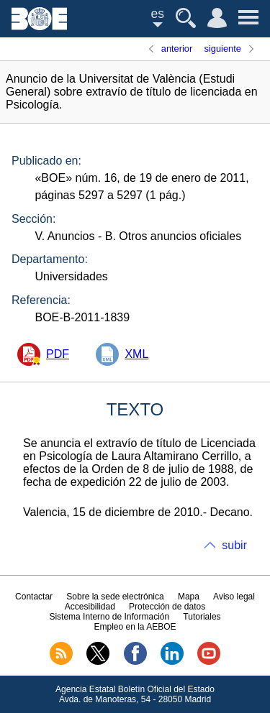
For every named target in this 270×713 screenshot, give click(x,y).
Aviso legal (234, 597)
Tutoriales (201, 617)
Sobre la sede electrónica (114, 597)
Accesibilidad (90, 607)
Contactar (34, 597)
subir (234, 545)
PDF (57, 354)
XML (136, 354)
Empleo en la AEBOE (135, 627)
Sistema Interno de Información (109, 617)
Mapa (188, 597)
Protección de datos (167, 607)
